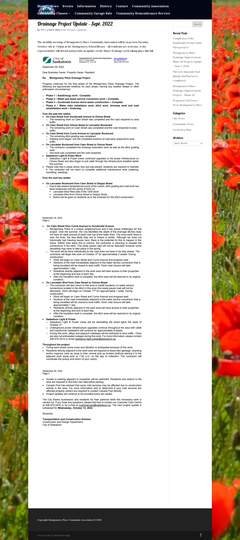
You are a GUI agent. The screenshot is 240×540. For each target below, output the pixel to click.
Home (41, 6)
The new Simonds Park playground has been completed (186, 76)
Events (68, 6)
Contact (122, 6)
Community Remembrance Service (143, 13)
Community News (183, 124)
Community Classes (52, 13)
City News (67, 29)
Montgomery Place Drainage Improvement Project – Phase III (187, 91)
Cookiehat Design (60, 535)
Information (86, 6)
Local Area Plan (182, 129)
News (54, 6)
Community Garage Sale (93, 13)
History (106, 6)
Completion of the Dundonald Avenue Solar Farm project (187, 43)
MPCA (43, 29)
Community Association (150, 6)
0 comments (80, 29)
